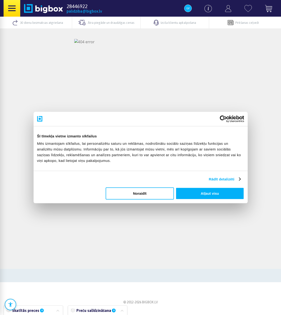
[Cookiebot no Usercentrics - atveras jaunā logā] (223, 118)
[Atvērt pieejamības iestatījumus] (10, 304)
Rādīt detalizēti (221, 179)
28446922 (77, 6)
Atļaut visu (210, 193)
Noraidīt (140, 193)
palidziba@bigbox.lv (84, 11)
